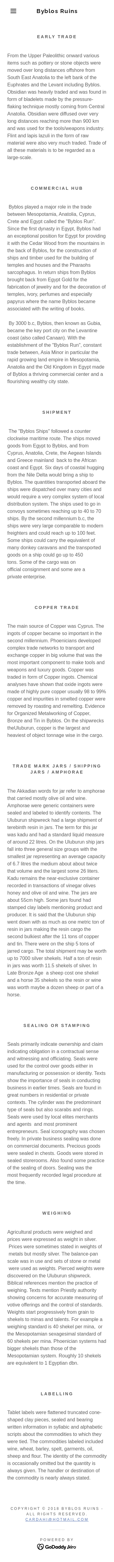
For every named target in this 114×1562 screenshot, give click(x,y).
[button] (9, 11)
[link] (57, 11)
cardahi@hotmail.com (57, 1519)
